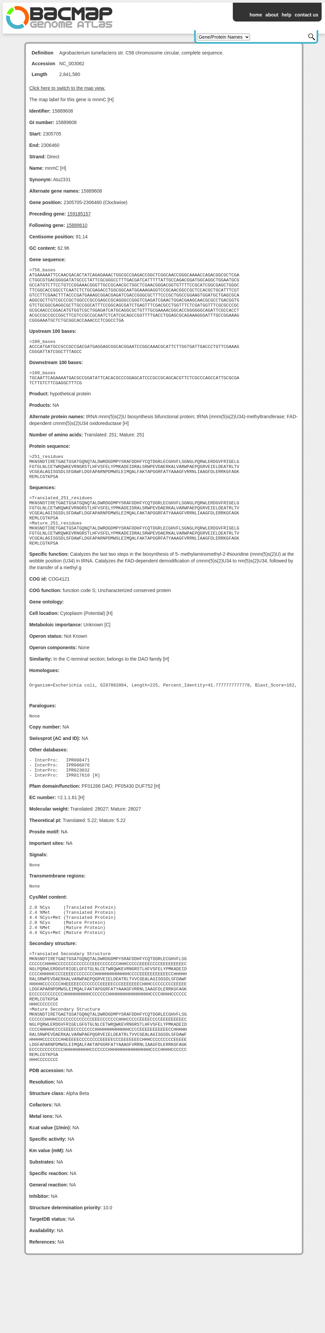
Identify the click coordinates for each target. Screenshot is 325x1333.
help (286, 14)
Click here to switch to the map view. (67, 88)
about (271, 14)
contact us (306, 14)
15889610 (76, 225)
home (256, 14)
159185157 (79, 214)
